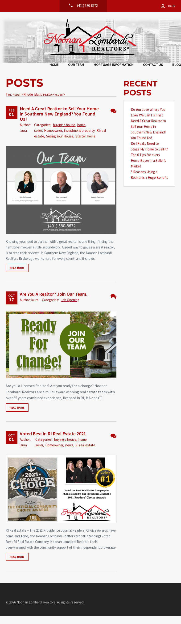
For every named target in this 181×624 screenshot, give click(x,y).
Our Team (56, 66)
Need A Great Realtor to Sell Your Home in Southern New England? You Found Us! (59, 122)
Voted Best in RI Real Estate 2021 (53, 442)
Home (34, 66)
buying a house (64, 133)
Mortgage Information (94, 66)
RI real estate (85, 453)
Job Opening (70, 308)
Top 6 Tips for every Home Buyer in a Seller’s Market (148, 169)
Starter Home (85, 144)
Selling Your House (59, 144)
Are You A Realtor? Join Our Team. (53, 302)
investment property (79, 139)
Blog (156, 66)
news (69, 453)
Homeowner (53, 139)
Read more (17, 276)
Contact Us (133, 66)
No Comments (113, 119)
